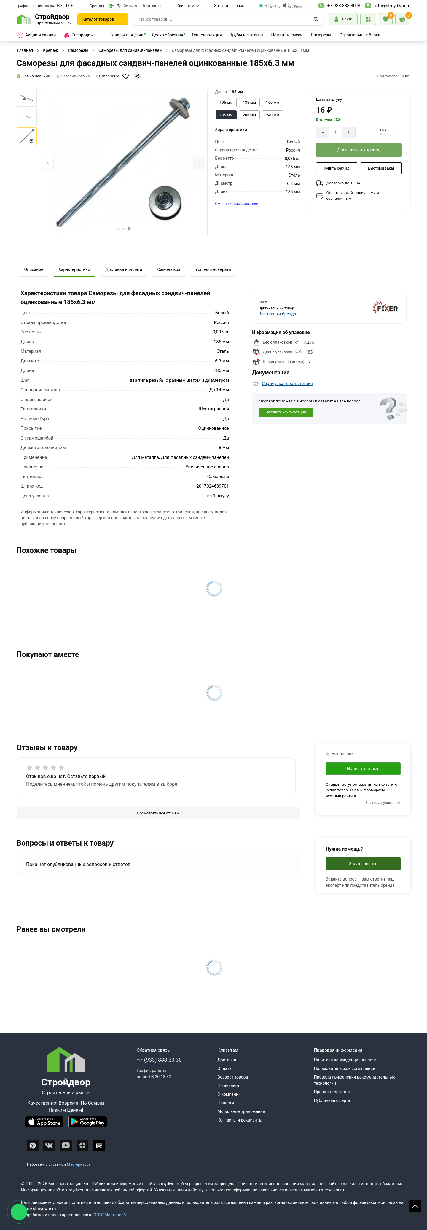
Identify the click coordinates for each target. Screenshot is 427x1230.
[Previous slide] (48, 163)
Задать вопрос (363, 863)
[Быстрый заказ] (381, 168)
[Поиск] (316, 19)
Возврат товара (232, 1077)
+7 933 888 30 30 (344, 5)
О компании (229, 1094)
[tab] (118, 229)
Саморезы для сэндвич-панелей (130, 50)
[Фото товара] (123, 163)
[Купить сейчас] (336, 168)
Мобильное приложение (241, 1111)
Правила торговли (332, 1092)
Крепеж (50, 50)
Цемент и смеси (287, 35)
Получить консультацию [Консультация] (286, 412)
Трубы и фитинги (246, 35)
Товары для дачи (127, 35)
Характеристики (74, 269)
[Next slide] (199, 163)
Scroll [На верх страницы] (415, 1206)
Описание (33, 269)
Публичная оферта (332, 1100)
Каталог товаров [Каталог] (98, 19)
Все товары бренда (277, 314)
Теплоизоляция (207, 35)
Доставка (226, 1060)
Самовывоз (168, 269)
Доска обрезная (167, 35)
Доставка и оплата (123, 269)
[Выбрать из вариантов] (226, 102)
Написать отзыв (363, 768)
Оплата (224, 1068)
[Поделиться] (137, 76)
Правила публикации (383, 803)
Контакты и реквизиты (239, 1120)
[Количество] (335, 132)
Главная (25, 50)
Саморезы (321, 35)
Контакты (152, 5)
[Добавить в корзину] (359, 150)
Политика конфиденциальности (345, 1060)
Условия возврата (213, 269)
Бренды (97, 5)
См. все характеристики (237, 203)
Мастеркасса (78, 1164)
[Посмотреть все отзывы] (158, 813)
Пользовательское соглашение (344, 1068)
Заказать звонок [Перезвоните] (229, 5)
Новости (225, 1102)
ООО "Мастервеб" (110, 1215)
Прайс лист (123, 5)
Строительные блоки (360, 35)
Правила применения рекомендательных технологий (354, 1080)
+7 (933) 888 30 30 (159, 1060)
